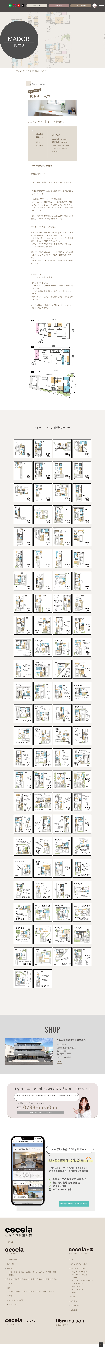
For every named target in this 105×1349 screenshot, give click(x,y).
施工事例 (74, 1307)
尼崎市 (27, 1282)
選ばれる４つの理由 (80, 1274)
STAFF (75, 1280)
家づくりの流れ (78, 1295)
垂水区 (23, 1274)
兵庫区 (45, 1274)
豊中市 (49, 1297)
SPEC (73, 1302)
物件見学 (59, 5)
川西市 (53, 1282)
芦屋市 (10, 1282)
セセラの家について (79, 1271)
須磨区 (30, 1274)
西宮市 (19, 1282)
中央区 (53, 1274)
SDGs (74, 1298)
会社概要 (74, 1315)
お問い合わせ (82, 5)
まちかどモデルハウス (80, 1266)
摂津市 (57, 1297)
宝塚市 (44, 1282)
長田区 (38, 1274)
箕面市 (27, 1297)
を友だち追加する (69, 1203)
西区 (16, 1274)
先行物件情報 (13, 1262)
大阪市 (10, 1289)
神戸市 (10, 1271)
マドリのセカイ (78, 1289)
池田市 (34, 1297)
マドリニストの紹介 (80, 1277)
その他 (10, 1301)
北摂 (9, 1293)
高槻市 (19, 1297)
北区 (11, 1274)
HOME (11, 1244)
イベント (74, 1262)
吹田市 (41, 1297)
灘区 (11, 1277)
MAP (60, 1062)
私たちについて (14, 1310)
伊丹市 (36, 1282)
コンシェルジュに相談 (16, 1306)
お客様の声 (75, 1311)
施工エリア (77, 1292)
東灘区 (17, 1277)
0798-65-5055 (43, 1108)
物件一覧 (11, 1267)
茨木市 (12, 1297)
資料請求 (37, 5)
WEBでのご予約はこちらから (41, 1114)
